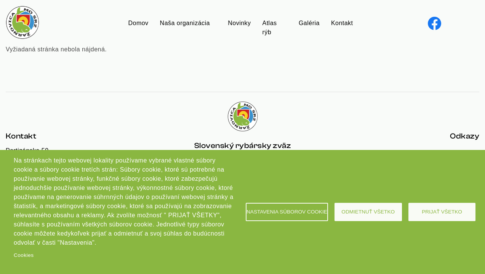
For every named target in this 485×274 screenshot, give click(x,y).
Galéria (309, 23)
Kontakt (342, 23)
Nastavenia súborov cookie (287, 212)
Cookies (24, 255)
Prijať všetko (442, 212)
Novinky (239, 23)
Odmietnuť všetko (368, 212)
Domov (138, 23)
